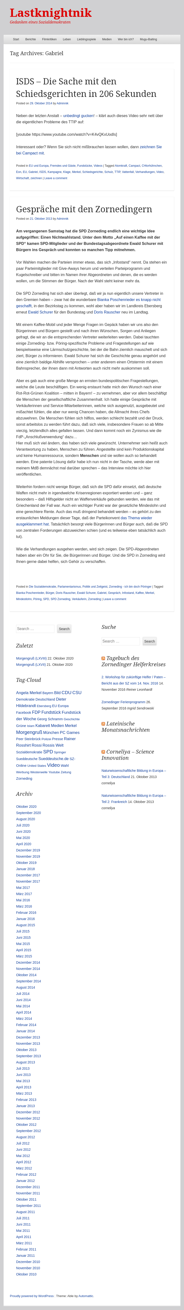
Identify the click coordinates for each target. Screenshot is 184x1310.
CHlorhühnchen (152, 165)
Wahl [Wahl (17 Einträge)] (65, 765)
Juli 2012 (22, 1143)
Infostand (128, 593)
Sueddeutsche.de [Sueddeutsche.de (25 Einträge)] (53, 758)
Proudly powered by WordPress (32, 1296)
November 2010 (28, 1268)
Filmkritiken (49, 39)
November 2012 (28, 1118)
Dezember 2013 (28, 1037)
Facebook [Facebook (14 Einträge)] (23, 712)
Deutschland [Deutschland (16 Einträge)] (45, 699)
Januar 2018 (25, 869)
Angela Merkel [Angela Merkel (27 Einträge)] (28, 692)
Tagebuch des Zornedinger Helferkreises (134, 661)
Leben (67, 39)
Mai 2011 (23, 1231)
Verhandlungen (145, 172)
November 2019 (28, 856)
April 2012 (23, 1162)
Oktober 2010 (26, 1274)
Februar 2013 (26, 1100)
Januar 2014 (25, 1031)
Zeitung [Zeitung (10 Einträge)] (66, 772)
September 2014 (28, 981)
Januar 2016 (25, 919)
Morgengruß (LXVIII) (31, 658)
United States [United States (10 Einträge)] (36, 765)
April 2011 (23, 1237)
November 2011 (28, 1193)
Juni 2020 (23, 831)
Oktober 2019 (26, 863)
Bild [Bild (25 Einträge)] (57, 692)
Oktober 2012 (26, 1125)
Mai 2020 (23, 838)
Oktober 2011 (26, 1199)
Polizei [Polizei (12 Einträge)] (46, 739)
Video (159, 172)
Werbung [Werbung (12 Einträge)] (22, 772)
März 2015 (24, 956)
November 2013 (28, 1043)
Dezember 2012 (28, 1112)
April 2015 (23, 950)
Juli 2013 (22, 1068)
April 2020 (23, 844)
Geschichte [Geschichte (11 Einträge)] (72, 719)
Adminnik (62, 103)
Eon (18, 172)
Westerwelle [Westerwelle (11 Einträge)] (38, 772)
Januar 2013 (25, 1106)
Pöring (37, 599)
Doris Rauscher (107, 312)
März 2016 (24, 906)
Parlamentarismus (69, 586)
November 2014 (28, 969)
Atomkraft (121, 165)
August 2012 (25, 1137)
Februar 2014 (26, 1025)
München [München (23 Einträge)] (51, 733)
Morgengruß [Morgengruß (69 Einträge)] (29, 732)
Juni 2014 (23, 1000)
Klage (67, 172)
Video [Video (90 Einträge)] (53, 765)
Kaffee (140, 593)
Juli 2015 (22, 931)
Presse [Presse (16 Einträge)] (57, 739)
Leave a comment (55, 178)
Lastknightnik (51, 13)
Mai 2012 (23, 1156)
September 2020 (28, 813)
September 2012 (28, 1131)
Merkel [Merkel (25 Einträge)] (71, 725)
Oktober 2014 (26, 975)
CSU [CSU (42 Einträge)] (76, 692)
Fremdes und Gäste (62, 165)
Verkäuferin (79, 599)
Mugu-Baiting (148, 39)
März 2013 (24, 1093)
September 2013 (28, 1056)
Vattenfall (128, 172)
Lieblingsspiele (86, 39)
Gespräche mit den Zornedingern (84, 209)
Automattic (86, 1296)
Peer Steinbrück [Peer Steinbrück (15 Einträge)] (28, 739)
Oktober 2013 (26, 1050)
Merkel (76, 172)
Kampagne (55, 172)
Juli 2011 (22, 1218)
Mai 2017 (23, 888)
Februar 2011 (26, 1249)
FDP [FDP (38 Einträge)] (36, 712)
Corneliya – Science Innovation (128, 755)
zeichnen (36, 178)
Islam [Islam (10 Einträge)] (30, 726)
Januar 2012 (25, 1181)
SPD (46, 599)
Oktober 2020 (26, 806)
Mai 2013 (23, 1081)
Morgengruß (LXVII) (31, 665)
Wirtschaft (22, 178)
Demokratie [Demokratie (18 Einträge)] (25, 699)
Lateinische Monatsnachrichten (126, 727)
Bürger (50, 593)
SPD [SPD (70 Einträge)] (48, 751)
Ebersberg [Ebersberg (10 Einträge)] (44, 706)
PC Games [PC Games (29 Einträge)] (70, 732)
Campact (134, 165)
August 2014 (25, 987)
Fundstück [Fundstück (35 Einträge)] (51, 712)
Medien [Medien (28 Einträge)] (57, 725)
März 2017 (24, 894)
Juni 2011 (23, 1224)
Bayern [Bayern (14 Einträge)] (47, 693)
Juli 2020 (22, 825)
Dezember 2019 (28, 850)
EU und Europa (39, 165)
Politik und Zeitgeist (94, 586)
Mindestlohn (24, 599)
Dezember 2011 (28, 1187)
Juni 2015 (23, 937)
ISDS (42, 172)
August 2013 (25, 1062)
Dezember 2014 (28, 962)
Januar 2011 (25, 1255)
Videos (98, 165)
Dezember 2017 (28, 875)
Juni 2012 (23, 1149)
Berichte (30, 39)
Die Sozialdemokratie (42, 586)
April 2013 (23, 1087)
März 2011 (24, 1243)
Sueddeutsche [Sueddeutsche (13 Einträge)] (26, 759)
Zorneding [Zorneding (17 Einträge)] (24, 778)
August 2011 (25, 1212)
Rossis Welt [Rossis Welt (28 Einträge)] (53, 745)
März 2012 (24, 1168)
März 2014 (24, 1019)
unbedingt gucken (78, 116)
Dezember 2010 (28, 1262)
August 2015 (25, 925)
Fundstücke (84, 165)
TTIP (117, 172)
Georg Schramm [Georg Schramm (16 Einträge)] (50, 719)
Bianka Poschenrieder (30, 593)
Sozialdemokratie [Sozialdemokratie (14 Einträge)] (29, 752)
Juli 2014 (22, 994)
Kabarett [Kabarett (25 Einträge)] (42, 725)
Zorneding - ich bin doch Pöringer (130, 586)
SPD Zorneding (60, 599)
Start (16, 39)
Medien (107, 39)
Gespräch (114, 593)
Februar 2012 (26, 1174)
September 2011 (28, 1206)
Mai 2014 (23, 1006)
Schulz (108, 172)
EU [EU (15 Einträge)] (54, 706)
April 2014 (23, 1012)
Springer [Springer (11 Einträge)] (60, 752)
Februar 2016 (26, 913)
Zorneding (94, 599)
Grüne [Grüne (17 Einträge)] (21, 726)
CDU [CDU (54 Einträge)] (66, 692)
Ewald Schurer (40, 312)
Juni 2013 (23, 1075)
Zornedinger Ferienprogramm (123, 702)
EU (25, 172)
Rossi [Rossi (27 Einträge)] (36, 745)
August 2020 (25, 819)
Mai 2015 (23, 944)
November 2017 (28, 881)
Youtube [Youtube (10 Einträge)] (54, 772)
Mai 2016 (23, 900)
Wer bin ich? (126, 39)
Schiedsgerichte (92, 172)
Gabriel (33, 172)
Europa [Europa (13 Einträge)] (63, 706)
